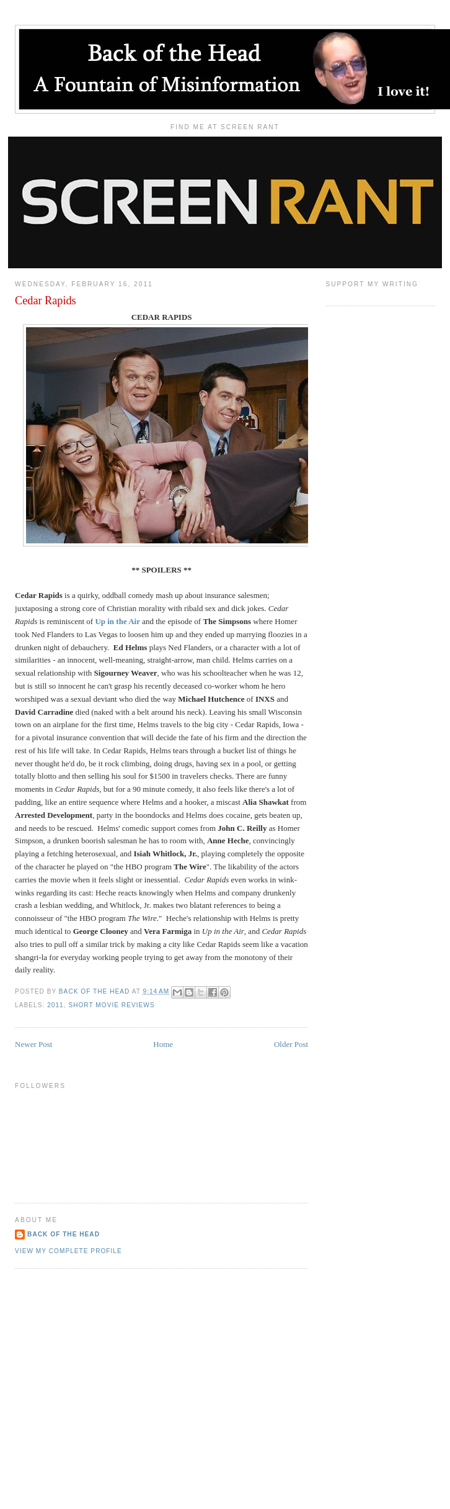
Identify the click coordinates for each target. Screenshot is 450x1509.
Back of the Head (63, 1234)
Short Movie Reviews (111, 1005)
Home (163, 1044)
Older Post (291, 1044)
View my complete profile (68, 1251)
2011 (55, 1005)
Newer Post (33, 1044)
